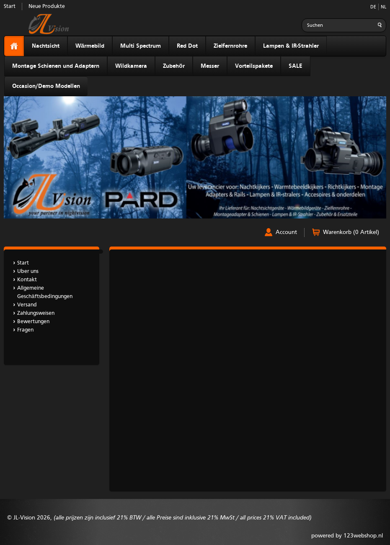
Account (286, 232)
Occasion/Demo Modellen (46, 86)
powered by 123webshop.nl (347, 536)
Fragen (25, 330)
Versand (27, 305)
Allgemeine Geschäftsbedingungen (44, 292)
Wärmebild (89, 46)
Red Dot (187, 46)
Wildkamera (131, 66)
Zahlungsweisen (35, 313)
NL (383, 7)
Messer (210, 66)
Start (9, 6)
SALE (295, 66)
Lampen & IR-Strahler (291, 46)
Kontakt (27, 280)
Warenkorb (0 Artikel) (351, 232)
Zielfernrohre (230, 46)
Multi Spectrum (140, 46)
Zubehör (174, 66)
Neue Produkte (46, 6)
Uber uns (28, 271)
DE (373, 7)
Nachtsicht (45, 46)
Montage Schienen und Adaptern (55, 66)
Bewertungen (33, 321)
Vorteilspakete (254, 66)
